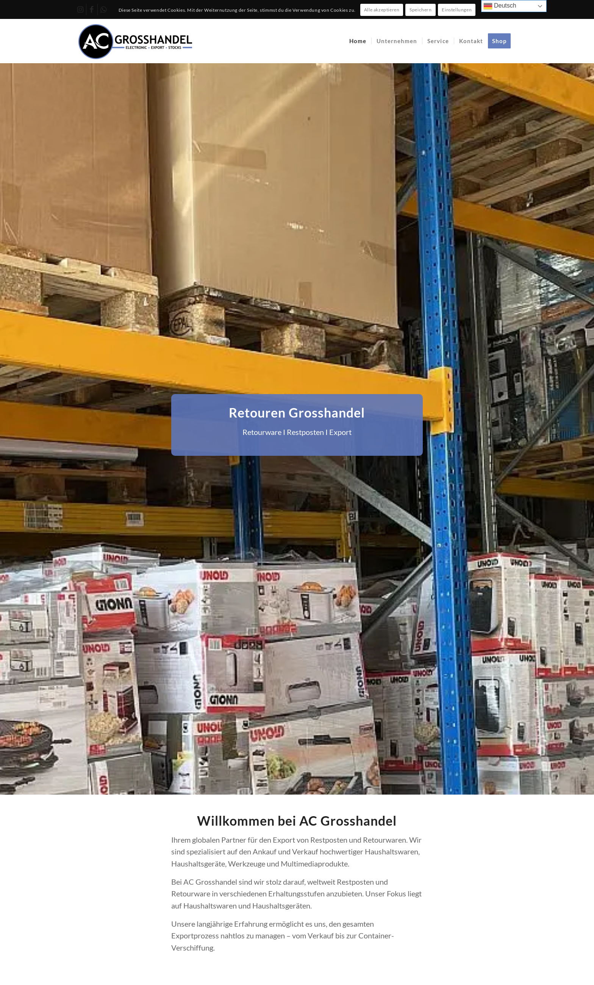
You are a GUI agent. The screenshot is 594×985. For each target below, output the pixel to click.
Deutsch (499, 6)
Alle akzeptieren (382, 9)
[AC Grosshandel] (135, 41)
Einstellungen (457, 9)
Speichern (420, 9)
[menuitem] (357, 41)
